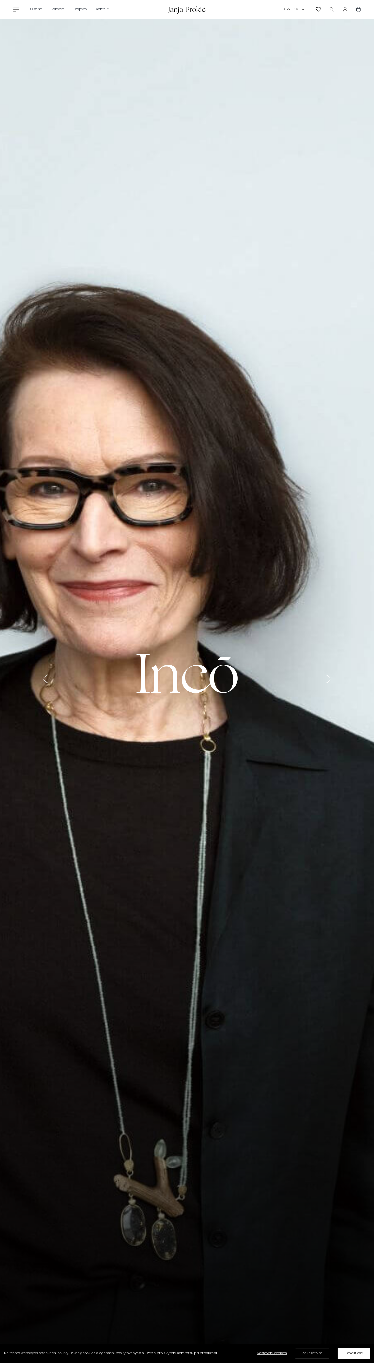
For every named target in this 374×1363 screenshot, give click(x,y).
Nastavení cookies (272, 1353)
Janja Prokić (187, 9)
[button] (45, 684)
